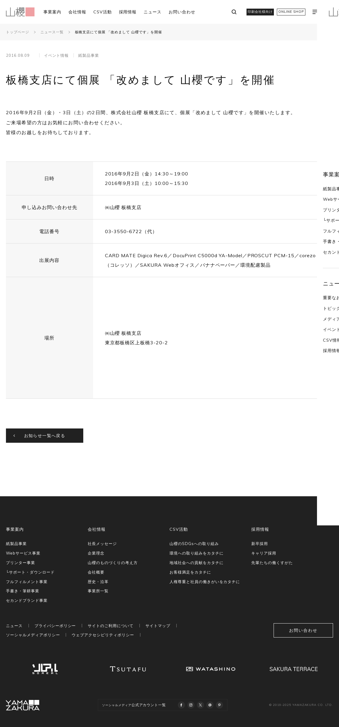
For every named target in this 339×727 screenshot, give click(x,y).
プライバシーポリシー (55, 625)
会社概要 (96, 572)
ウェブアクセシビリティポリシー (103, 634)
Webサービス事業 (23, 553)
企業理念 (96, 553)
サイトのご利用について (111, 625)
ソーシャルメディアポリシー (33, 634)
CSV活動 (102, 12)
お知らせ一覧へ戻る (44, 435)
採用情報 (128, 12)
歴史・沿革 (98, 581)
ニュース (152, 12)
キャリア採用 (263, 553)
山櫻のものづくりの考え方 (113, 562)
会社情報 (77, 12)
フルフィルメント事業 (27, 581)
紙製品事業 (322, 133)
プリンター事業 (20, 562)
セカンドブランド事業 (27, 600)
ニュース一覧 (52, 32)
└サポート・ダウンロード (30, 572)
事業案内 (52, 12)
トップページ (17, 32)
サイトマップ (157, 625)
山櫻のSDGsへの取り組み (194, 543)
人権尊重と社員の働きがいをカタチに (205, 581)
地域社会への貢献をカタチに (196, 562)
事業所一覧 (98, 590)
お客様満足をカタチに (190, 572)
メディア (320, 264)
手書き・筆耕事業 (22, 590)
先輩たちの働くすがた (272, 562)
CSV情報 (320, 285)
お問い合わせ (182, 12)
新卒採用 (259, 543)
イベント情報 (324, 274)
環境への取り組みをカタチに (196, 553)
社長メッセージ (102, 543)
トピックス (322, 253)
